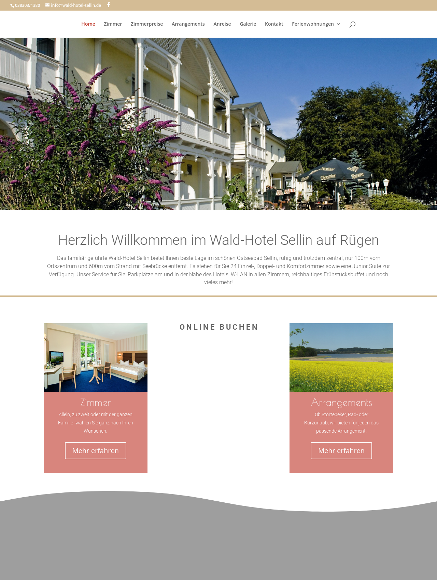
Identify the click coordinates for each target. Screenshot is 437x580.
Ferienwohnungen (313, 24)
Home (88, 24)
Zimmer (113, 24)
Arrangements (188, 24)
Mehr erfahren (95, 450)
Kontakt (274, 24)
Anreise (222, 24)
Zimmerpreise (147, 24)
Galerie (248, 24)
